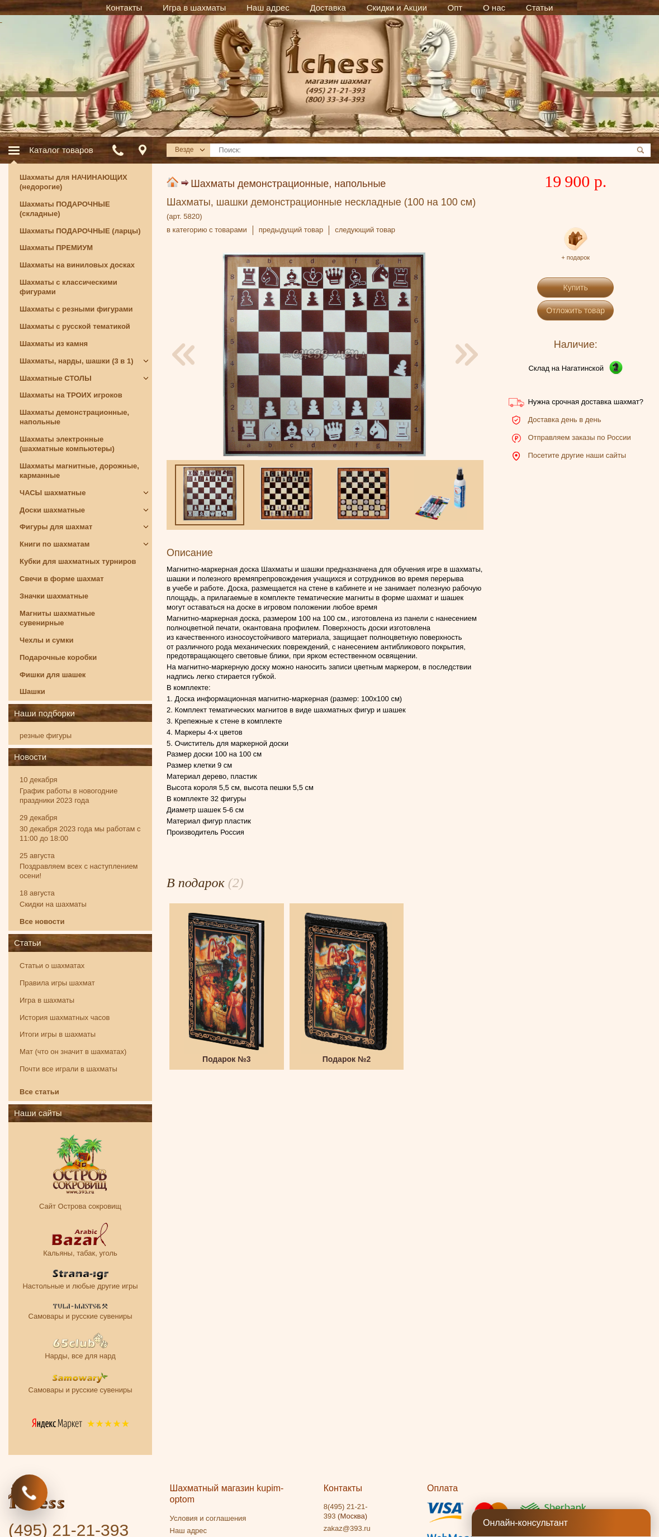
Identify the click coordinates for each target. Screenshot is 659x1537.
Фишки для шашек (53, 675)
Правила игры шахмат (57, 983)
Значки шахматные (54, 596)
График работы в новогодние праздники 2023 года (68, 796)
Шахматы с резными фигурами (76, 309)
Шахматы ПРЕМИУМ (56, 247)
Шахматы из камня (54, 343)
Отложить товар (575, 310)
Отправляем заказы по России (579, 437)
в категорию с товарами (207, 230)
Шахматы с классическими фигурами (68, 287)
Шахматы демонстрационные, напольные (288, 183)
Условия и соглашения (208, 1518)
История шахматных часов (65, 1017)
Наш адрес (188, 1530)
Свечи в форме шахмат (62, 578)
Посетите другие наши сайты (577, 455)
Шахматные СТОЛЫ (56, 378)
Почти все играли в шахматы (68, 1069)
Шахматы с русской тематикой (75, 326)
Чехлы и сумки (46, 640)
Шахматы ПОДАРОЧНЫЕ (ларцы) (80, 231)
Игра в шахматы (47, 1000)
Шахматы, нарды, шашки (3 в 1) (77, 361)
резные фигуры (46, 735)
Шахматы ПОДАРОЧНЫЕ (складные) (65, 209)
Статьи (27, 942)
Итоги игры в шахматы (58, 1034)
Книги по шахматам (54, 544)
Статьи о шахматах (52, 965)
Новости (30, 757)
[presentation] (183, 354)
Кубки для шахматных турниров (78, 561)
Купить (575, 287)
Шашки (32, 691)
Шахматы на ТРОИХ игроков (71, 395)
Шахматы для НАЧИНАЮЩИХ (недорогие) (73, 182)
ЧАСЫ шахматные (53, 493)
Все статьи (39, 1092)
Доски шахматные (52, 510)
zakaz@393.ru (347, 1528)
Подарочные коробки (58, 657)
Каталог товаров (61, 150)
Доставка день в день (564, 419)
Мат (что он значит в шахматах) (73, 1051)
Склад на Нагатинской (566, 368)
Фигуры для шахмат (56, 527)
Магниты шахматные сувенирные (57, 618)
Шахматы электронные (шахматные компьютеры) (67, 444)
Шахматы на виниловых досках (77, 265)
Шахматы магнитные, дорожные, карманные (79, 471)
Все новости (42, 921)
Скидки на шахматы (53, 904)
